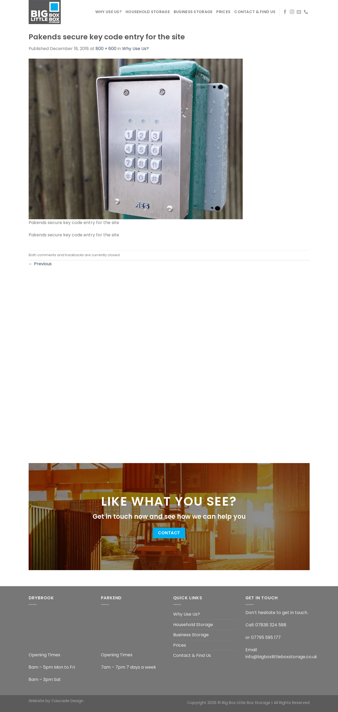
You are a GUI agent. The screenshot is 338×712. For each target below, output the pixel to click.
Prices (223, 11)
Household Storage (148, 11)
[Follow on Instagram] (292, 12)
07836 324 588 (270, 625)
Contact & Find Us (254, 11)
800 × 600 (106, 49)
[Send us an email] (299, 12)
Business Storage (193, 11)
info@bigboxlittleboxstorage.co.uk (281, 657)
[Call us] (306, 12)
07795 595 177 (266, 637)
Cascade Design (67, 700)
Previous (40, 264)
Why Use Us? (108, 11)
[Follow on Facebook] (285, 12)
